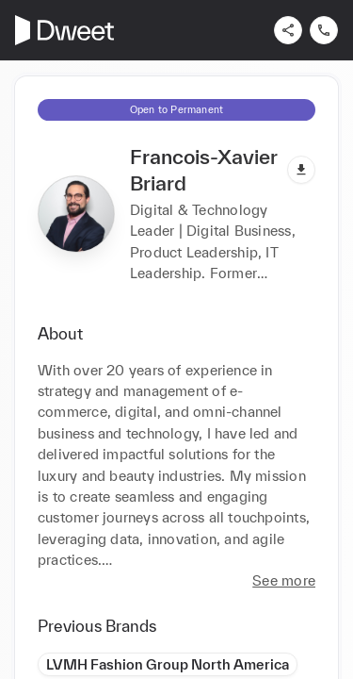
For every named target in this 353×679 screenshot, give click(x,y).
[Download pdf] (301, 170)
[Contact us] (324, 30)
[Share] (288, 30)
